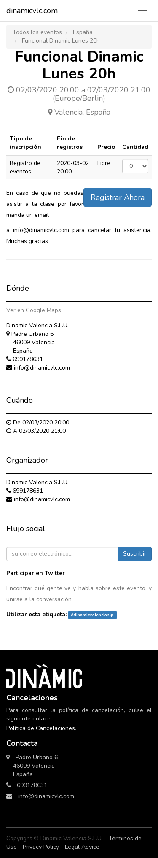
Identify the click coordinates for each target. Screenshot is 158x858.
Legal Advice (82, 847)
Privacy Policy (41, 847)
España (83, 32)
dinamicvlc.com (32, 10)
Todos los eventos (37, 32)
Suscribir (134, 554)
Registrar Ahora (118, 197)
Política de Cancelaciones (40, 728)
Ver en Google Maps (33, 310)
